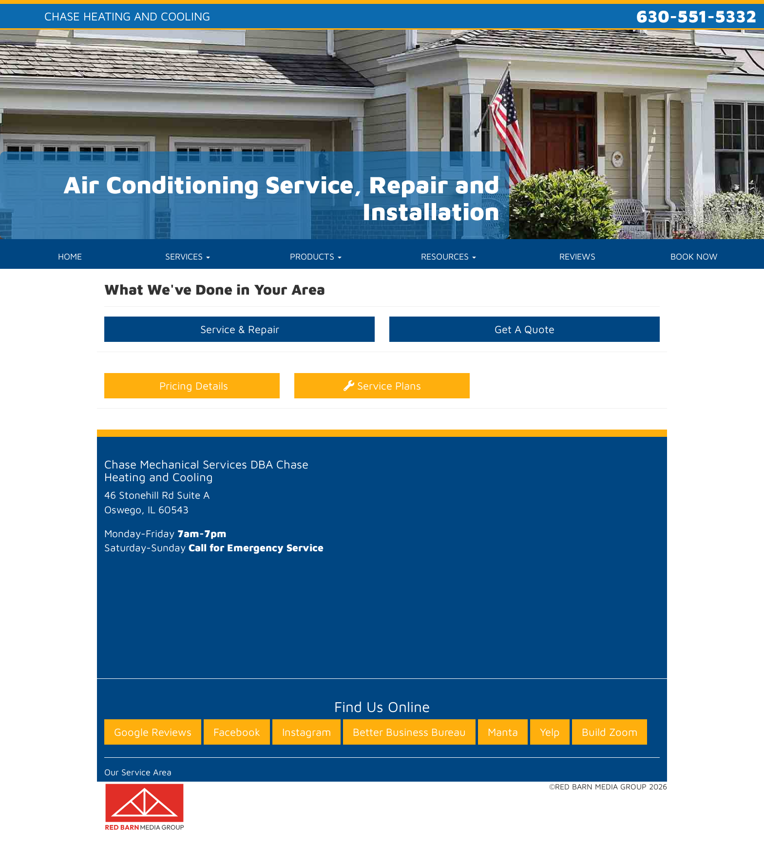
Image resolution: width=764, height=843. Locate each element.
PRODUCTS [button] (316, 256)
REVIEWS (577, 256)
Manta (503, 732)
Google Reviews (152, 732)
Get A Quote (524, 329)
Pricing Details (192, 385)
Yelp (550, 732)
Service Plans (382, 385)
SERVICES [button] (187, 256)
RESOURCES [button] (448, 256)
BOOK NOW (694, 256)
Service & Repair (239, 329)
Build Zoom (609, 732)
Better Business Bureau (409, 732)
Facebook (236, 732)
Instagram (306, 732)
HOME (70, 256)
